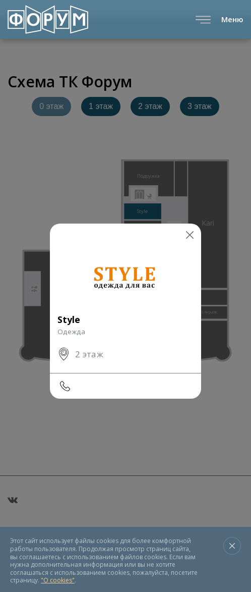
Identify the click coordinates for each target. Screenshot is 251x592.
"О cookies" (58, 580)
